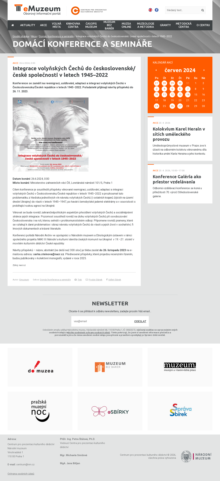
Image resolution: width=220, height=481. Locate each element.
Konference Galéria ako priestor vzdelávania (177, 179)
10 (156, 94)
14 (187, 94)
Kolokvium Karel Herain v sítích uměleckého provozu (179, 134)
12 (172, 94)
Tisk (78, 279)
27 (156, 83)
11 (164, 94)
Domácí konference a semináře (56, 36)
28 (164, 83)
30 (180, 83)
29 (172, 83)
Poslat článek (94, 279)
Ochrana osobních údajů (21, 473)
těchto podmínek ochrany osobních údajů (89, 332)
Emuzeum (24, 279)
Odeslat (140, 321)
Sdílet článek (113, 279)
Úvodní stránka (21, 36)
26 (172, 106)
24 (156, 106)
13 (180, 94)
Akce (34, 36)
